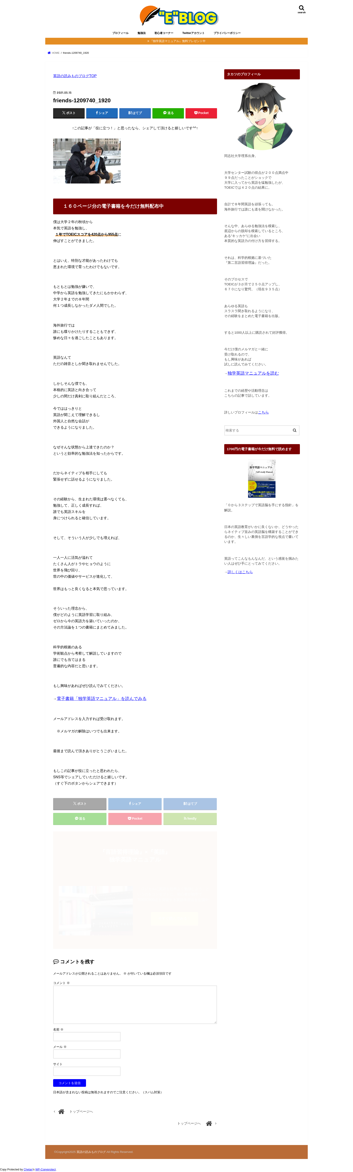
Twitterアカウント (193, 33)
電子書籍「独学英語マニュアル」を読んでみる (102, 698)
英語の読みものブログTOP (75, 76)
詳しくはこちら (240, 572)
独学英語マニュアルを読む (253, 373)
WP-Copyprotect (45, 1169)
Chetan (28, 1169)
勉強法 (142, 33)
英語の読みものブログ (91, 1152)
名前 (58, 1029)
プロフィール (120, 33)
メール (60, 1047)
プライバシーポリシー (227, 33)
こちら (263, 412)
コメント (61, 983)
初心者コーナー (163, 33)
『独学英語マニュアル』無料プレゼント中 (178, 41)
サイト (58, 1064)
